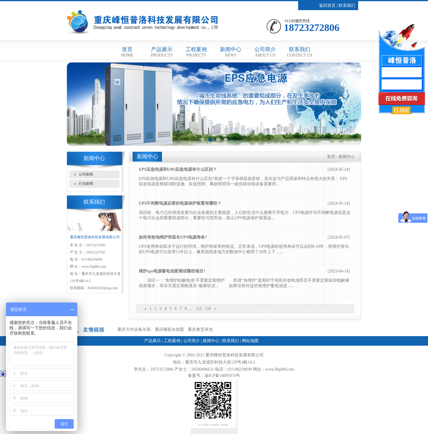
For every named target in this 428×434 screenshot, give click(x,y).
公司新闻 (86, 174)
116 (208, 308)
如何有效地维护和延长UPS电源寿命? (173, 237)
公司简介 (265, 51)
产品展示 (161, 51)
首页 (127, 51)
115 (199, 308)
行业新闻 (86, 183)
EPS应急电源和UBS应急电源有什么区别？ (178, 169)
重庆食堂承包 (200, 329)
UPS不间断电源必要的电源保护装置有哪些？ (180, 203)
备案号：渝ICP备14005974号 (214, 375)
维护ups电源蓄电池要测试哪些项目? (172, 271)
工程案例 (196, 51)
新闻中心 (230, 51)
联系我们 (347, 5)
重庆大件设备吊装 (134, 329)
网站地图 (250, 341)
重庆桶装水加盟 (169, 329)
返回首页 (327, 5)
